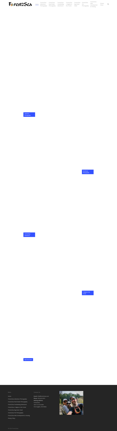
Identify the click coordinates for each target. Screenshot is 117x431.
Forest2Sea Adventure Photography (17, 399)
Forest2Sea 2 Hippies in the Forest (17, 407)
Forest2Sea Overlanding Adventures (17, 404)
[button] (29, 114)
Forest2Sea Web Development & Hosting (19, 415)
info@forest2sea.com (43, 396)
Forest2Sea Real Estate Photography (17, 401)
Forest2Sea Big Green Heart (15, 410)
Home (9, 396)
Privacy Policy (11, 418)
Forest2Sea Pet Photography (15, 413)
